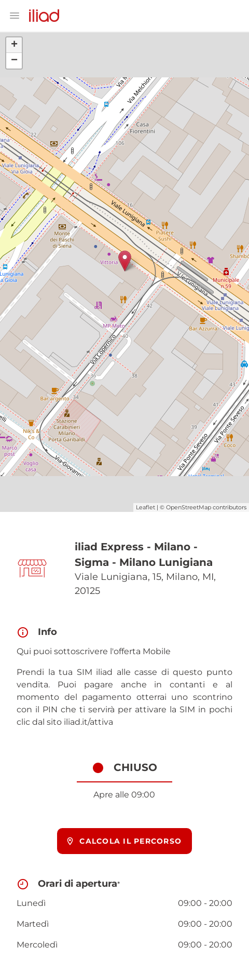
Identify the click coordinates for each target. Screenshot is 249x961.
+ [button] (14, 45)
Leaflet (145, 507)
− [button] (14, 61)
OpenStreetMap (188, 507)
